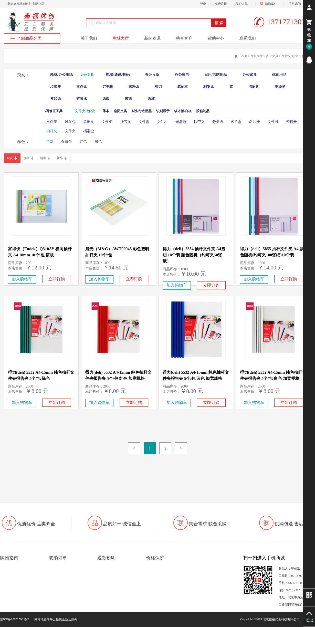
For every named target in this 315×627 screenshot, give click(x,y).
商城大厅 (256, 56)
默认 (10, 158)
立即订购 (56, 279)
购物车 (269, 4)
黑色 (98, 141)
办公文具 (272, 56)
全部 (50, 141)
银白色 (66, 141)
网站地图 (40, 619)
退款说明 (106, 557)
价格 (26, 158)
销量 (43, 158)
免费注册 (221, 4)
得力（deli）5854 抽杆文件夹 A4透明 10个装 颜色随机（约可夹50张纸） (194, 255)
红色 (83, 141)
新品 (60, 158)
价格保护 (155, 557)
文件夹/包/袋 (290, 56)
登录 (203, 4)
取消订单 (58, 557)
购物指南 (9, 557)
